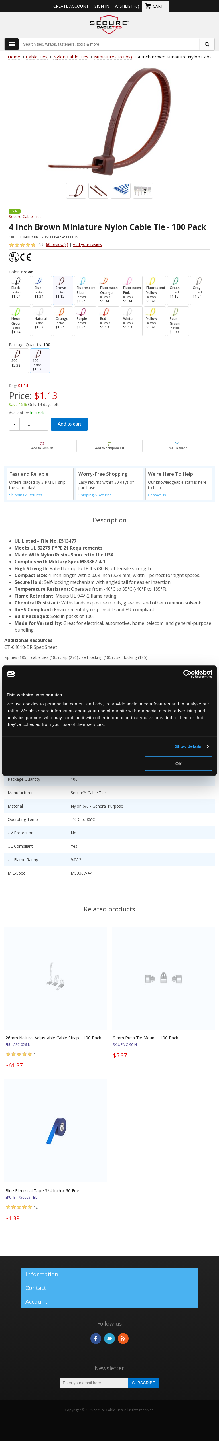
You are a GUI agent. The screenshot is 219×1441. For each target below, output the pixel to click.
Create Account (71, 6)
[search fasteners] (206, 44)
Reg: (13, 385)
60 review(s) (57, 244)
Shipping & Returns (25, 495)
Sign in (101, 6)
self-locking (92, 657)
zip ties (10, 657)
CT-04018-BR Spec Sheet (30, 647)
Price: (20, 395)
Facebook (95, 1338)
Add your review (87, 244)
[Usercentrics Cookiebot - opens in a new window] (187, 674)
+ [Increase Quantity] (43, 424)
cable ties (39, 657)
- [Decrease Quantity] (14, 424)
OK (178, 763)
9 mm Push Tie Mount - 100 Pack (145, 1037)
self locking (126, 657)
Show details (188, 746)
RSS (123, 1338)
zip (65, 657)
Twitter (109, 1338)
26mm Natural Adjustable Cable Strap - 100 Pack (53, 1037)
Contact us (157, 495)
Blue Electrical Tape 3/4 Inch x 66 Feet (43, 1190)
